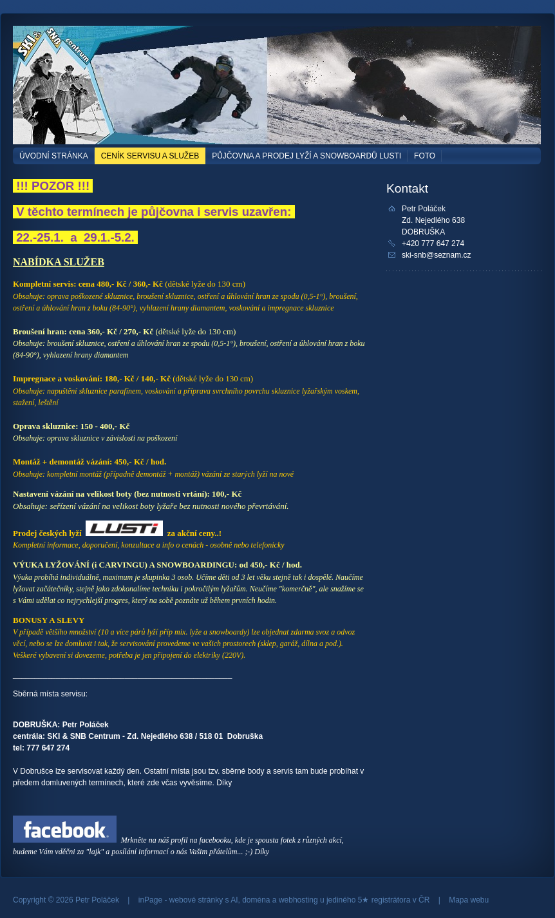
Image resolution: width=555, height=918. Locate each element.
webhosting (298, 899)
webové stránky (196, 899)
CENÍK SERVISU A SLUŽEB (150, 155)
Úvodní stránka (53, 155)
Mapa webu (469, 899)
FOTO (424, 155)
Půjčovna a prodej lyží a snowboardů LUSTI (306, 155)
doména (256, 899)
